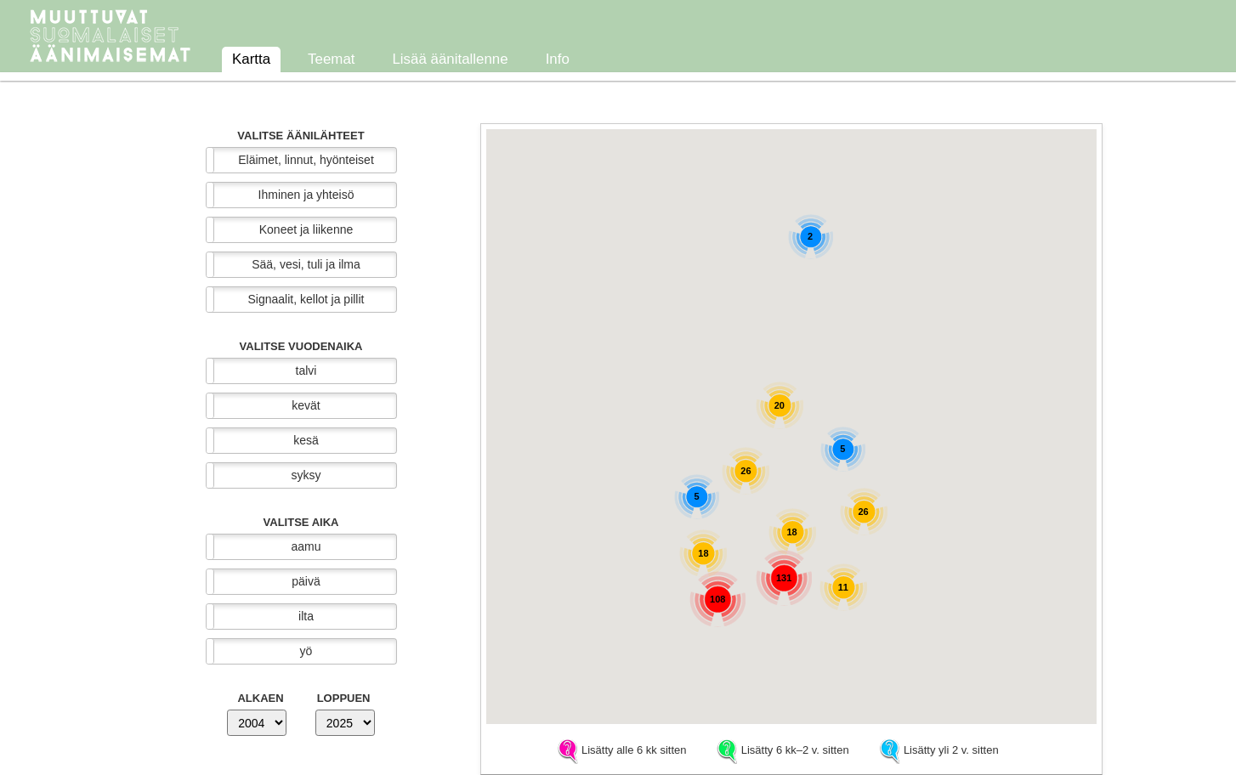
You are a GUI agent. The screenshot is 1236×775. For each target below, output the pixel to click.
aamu (305, 546)
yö (306, 651)
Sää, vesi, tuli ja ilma (306, 264)
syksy (306, 475)
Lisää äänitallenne (449, 59)
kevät (306, 405)
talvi (306, 370)
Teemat (331, 59)
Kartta (251, 59)
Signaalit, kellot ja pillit (306, 299)
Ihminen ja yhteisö (306, 194)
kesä (306, 440)
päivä (306, 581)
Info (558, 59)
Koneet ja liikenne (306, 229)
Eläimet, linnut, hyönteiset (306, 160)
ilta (306, 616)
